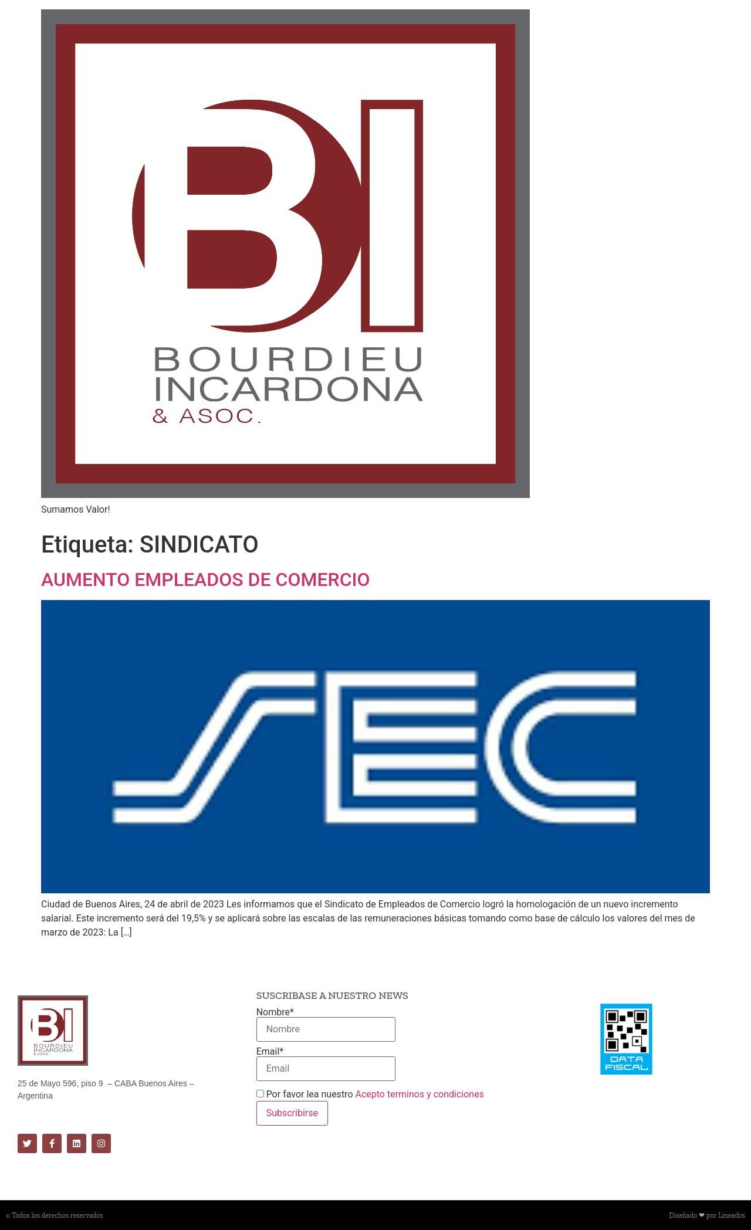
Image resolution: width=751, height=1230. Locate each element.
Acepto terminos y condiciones (419, 1094)
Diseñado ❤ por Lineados (707, 1215)
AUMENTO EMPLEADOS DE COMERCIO (205, 579)
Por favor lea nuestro (370, 1094)
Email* (325, 1064)
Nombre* (325, 1025)
